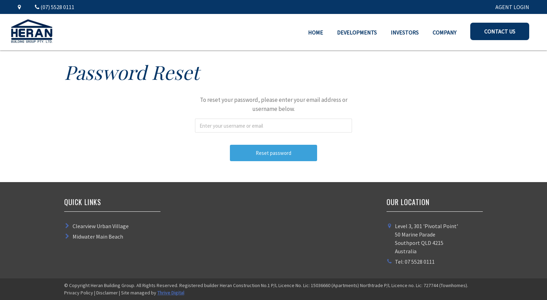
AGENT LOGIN (512, 6)
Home (315, 32)
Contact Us (499, 31)
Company (444, 32)
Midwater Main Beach (98, 236)
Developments (357, 32)
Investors (405, 32)
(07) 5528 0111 (54, 6)
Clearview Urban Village (101, 226)
